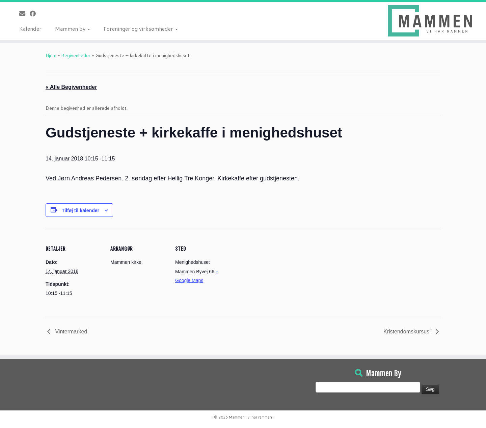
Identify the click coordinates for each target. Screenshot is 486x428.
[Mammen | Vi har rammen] (430, 20)
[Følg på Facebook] (35, 13)
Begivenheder (75, 55)
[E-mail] (24, 13)
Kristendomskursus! (407, 331)
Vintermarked (70, 331)
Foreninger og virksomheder (141, 28)
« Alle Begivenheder (71, 87)
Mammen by (72, 28)
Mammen (237, 417)
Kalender (30, 28)
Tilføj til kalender (80, 210)
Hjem (51, 55)
